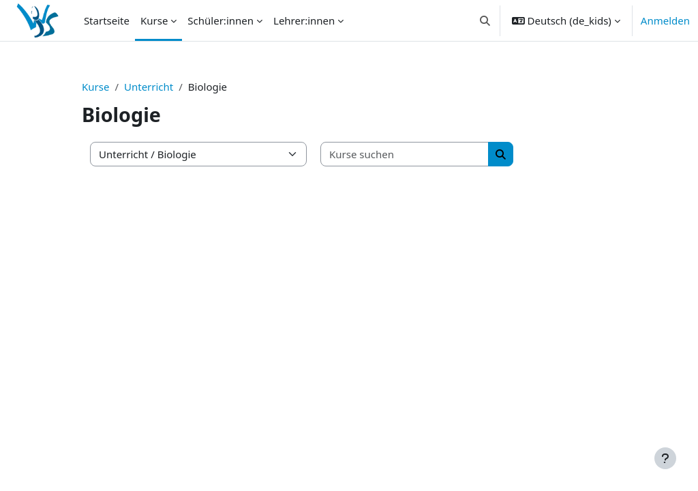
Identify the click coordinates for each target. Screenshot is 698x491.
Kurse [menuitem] (154, 20)
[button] (485, 20)
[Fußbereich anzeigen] (665, 458)
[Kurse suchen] (404, 154)
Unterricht (148, 86)
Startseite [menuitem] (107, 20)
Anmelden (665, 20)
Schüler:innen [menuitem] (220, 20)
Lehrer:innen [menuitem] (304, 20)
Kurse (95, 86)
